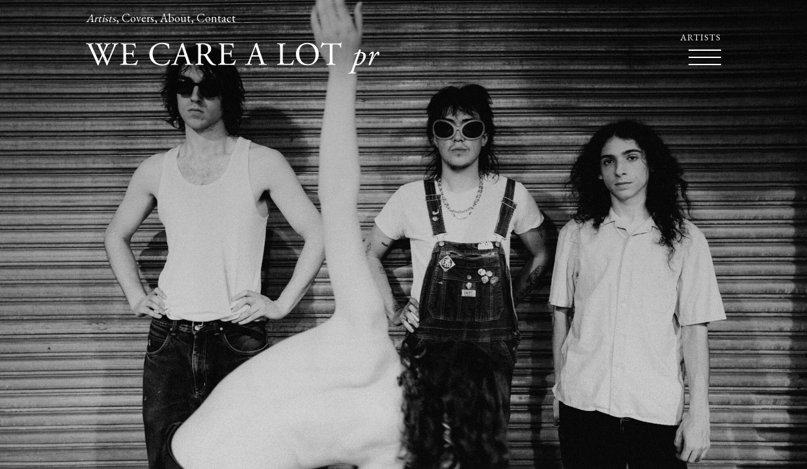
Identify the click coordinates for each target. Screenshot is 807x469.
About (175, 17)
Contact (216, 17)
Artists (101, 17)
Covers (138, 17)
